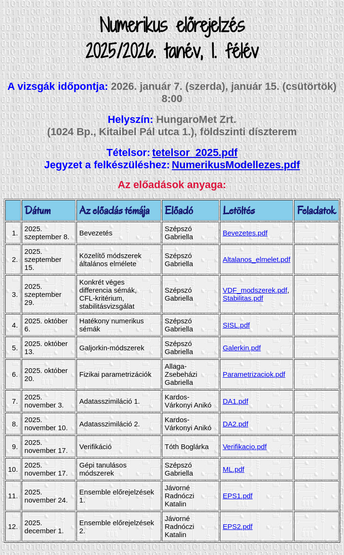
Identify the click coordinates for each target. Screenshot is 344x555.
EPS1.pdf (237, 496)
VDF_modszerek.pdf (255, 290)
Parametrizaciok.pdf (254, 374)
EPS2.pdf (237, 526)
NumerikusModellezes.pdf (236, 165)
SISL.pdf (236, 325)
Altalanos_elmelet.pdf (256, 259)
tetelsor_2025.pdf (194, 152)
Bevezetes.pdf (245, 233)
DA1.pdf (235, 401)
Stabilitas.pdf (243, 298)
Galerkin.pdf (242, 348)
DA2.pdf (235, 424)
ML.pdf (233, 469)
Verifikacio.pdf (245, 446)
